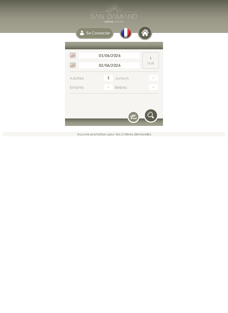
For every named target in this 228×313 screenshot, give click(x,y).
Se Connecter (98, 33)
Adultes (77, 78)
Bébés (121, 87)
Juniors (122, 78)
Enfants (77, 87)
